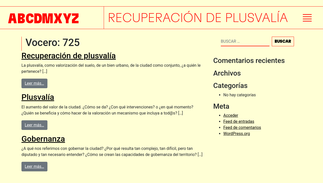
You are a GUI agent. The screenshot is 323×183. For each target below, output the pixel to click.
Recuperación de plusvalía (68, 55)
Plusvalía (37, 97)
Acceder (230, 115)
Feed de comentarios (242, 127)
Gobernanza (43, 139)
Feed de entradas (238, 121)
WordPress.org (236, 133)
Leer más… (34, 83)
